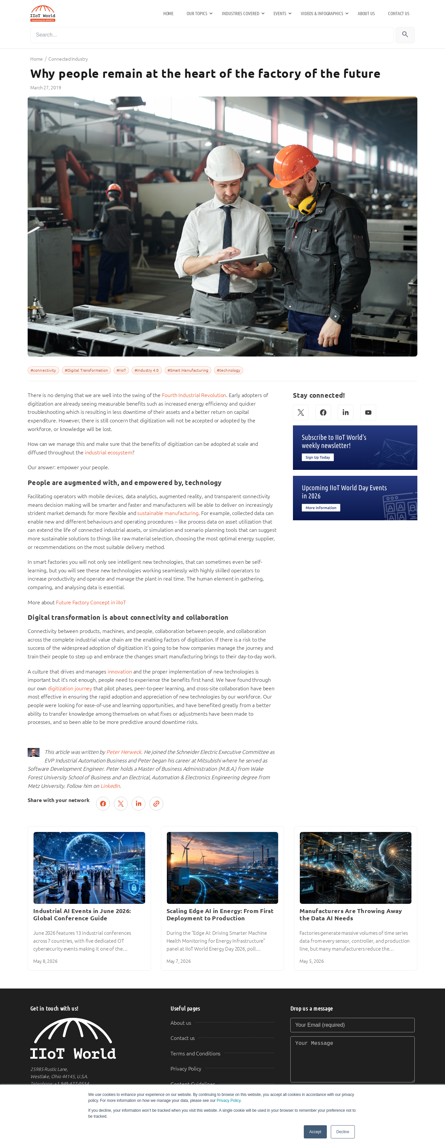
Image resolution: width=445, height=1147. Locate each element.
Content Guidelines (192, 1084)
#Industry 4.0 (147, 370)
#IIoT (121, 370)
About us (366, 13)
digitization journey (70, 688)
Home (168, 13)
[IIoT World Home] (92, 1038)
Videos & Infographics (322, 13)
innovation (120, 672)
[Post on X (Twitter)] (121, 804)
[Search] (212, 35)
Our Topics (197, 13)
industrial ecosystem (108, 452)
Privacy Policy (228, 1100)
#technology (228, 370)
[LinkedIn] (345, 412)
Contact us (398, 13)
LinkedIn (110, 786)
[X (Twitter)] (301, 412)
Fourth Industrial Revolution (194, 395)
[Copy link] (156, 804)
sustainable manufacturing (167, 513)
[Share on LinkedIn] (138, 804)
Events (280, 13)
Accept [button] (315, 1132)
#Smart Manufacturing (188, 370)
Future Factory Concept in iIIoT (91, 602)
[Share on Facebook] (103, 804)
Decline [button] (342, 1132)
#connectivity (43, 370)
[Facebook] (323, 412)
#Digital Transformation (86, 370)
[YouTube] (368, 412)
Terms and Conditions (195, 1053)
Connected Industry (68, 59)
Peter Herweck (123, 752)
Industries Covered (240, 13)
